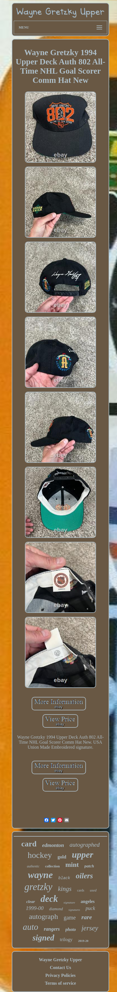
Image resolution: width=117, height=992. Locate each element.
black (64, 878)
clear (30, 901)
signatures (74, 909)
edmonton (53, 845)
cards (80, 890)
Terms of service (60, 983)
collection (52, 866)
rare (86, 917)
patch (89, 866)
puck (90, 908)
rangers (52, 929)
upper (82, 854)
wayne (40, 875)
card (28, 843)
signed (43, 937)
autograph (43, 916)
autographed (85, 844)
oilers (84, 876)
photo (70, 929)
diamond (56, 909)
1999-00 (34, 908)
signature (69, 902)
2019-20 (83, 940)
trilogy (66, 939)
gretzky (38, 886)
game (70, 917)
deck (49, 899)
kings (65, 888)
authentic (33, 866)
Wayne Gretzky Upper (60, 959)
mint (72, 864)
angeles (88, 901)
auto (30, 927)
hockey (40, 855)
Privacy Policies (60, 975)
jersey (89, 928)
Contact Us (60, 967)
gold (61, 857)
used (93, 890)
